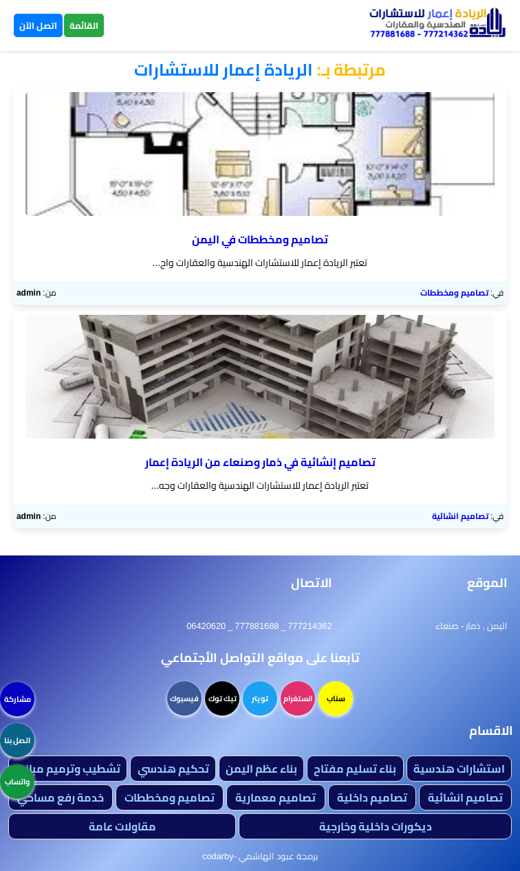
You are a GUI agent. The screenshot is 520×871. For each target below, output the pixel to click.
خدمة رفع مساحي (60, 797)
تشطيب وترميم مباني (67, 768)
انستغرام (297, 698)
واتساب (17, 782)
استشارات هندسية (459, 768)
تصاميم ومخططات (454, 292)
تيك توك (222, 698)
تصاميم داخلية (372, 797)
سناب (336, 698)
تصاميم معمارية (275, 797)
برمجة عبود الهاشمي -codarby (260, 856)
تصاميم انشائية (460, 516)
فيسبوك (184, 698)
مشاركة (17, 699)
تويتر (260, 698)
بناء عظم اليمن (261, 768)
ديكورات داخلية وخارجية (375, 826)
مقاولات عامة (122, 826)
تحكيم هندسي (173, 768)
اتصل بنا (17, 740)
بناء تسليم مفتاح (355, 768)
